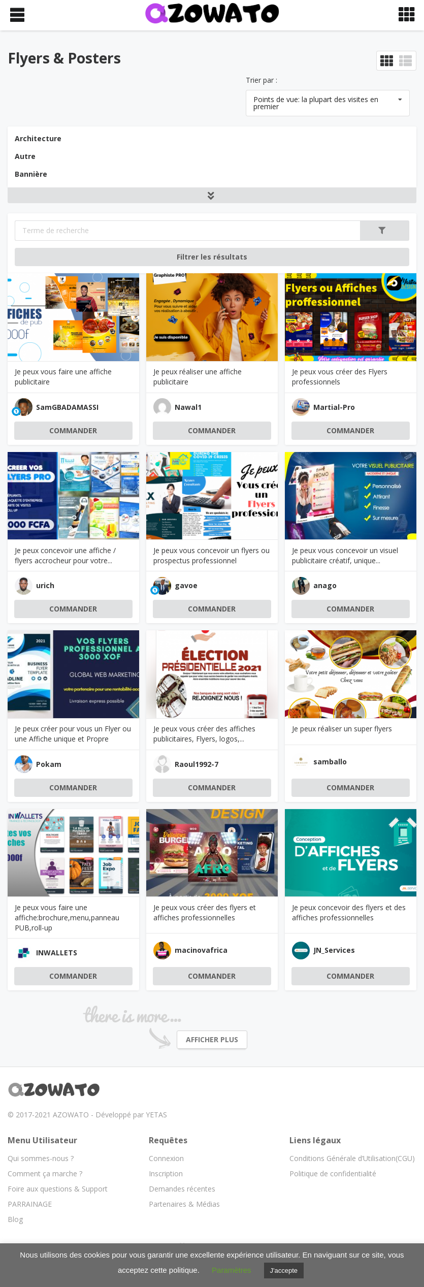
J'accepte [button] (284, 1270)
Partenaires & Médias (184, 1204)
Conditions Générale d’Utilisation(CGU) (352, 1158)
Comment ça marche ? (45, 1173)
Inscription (166, 1173)
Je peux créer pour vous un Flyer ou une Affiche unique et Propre (73, 734)
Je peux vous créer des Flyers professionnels (339, 377)
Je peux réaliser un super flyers (342, 728)
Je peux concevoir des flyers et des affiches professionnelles (349, 912)
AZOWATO (71, 1114)
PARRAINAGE (30, 1204)
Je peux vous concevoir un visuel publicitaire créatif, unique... (345, 555)
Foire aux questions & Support (58, 1189)
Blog (15, 1219)
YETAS (156, 1114)
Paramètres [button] (231, 1270)
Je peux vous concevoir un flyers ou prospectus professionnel (211, 555)
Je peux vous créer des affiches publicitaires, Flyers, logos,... (204, 734)
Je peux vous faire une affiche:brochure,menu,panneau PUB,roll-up (67, 917)
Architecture (38, 138)
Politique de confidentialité (332, 1173)
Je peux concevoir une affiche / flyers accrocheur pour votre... (65, 555)
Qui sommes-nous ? (41, 1158)
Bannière (31, 174)
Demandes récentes (182, 1189)
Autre (25, 156)
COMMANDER (73, 430)
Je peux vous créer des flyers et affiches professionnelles (204, 912)
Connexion (166, 1158)
